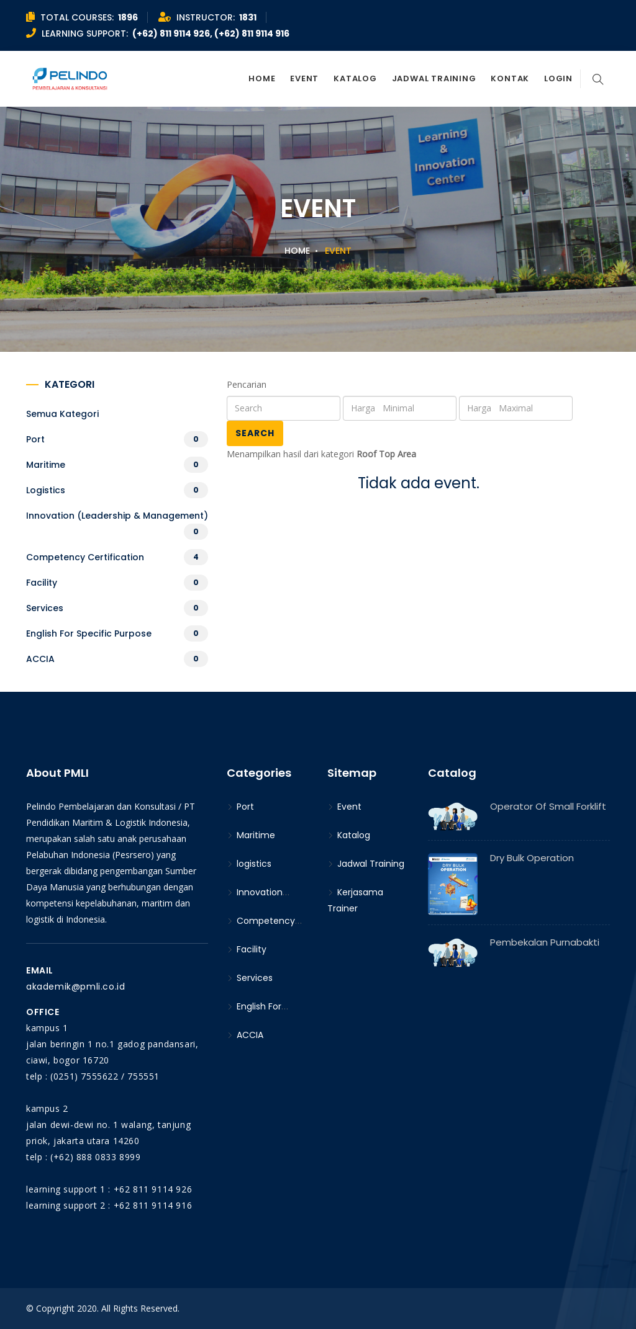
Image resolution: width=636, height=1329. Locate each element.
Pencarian (246, 384)
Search (255, 433)
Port (35, 439)
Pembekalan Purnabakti (544, 942)
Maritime (45, 465)
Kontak (510, 78)
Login (558, 78)
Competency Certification (85, 557)
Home (261, 78)
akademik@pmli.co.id (75, 986)
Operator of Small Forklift (548, 806)
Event (304, 78)
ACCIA (40, 659)
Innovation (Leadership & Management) (117, 515)
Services (44, 608)
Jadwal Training (434, 78)
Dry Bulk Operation (532, 857)
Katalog (355, 78)
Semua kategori (62, 414)
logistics (45, 490)
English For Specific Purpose (89, 633)
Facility (41, 582)
